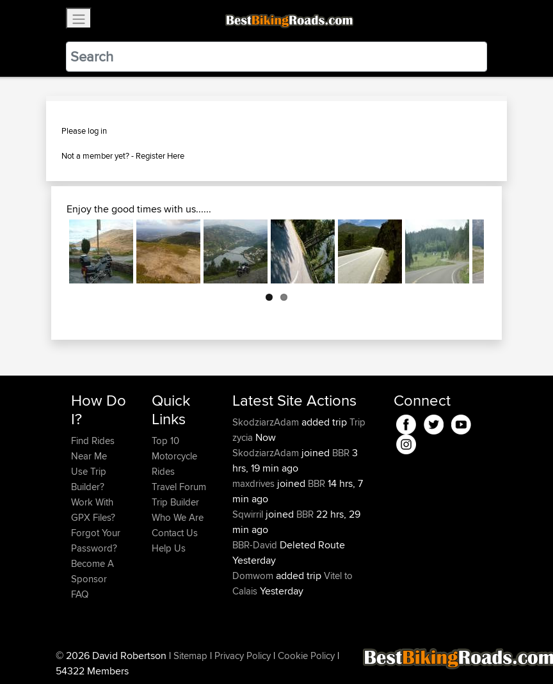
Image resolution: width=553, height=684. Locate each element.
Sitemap (190, 655)
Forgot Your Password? (95, 540)
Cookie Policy (306, 655)
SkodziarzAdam (266, 422)
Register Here (160, 155)
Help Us (169, 548)
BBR (340, 452)
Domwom (254, 575)
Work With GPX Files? (93, 509)
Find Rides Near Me (93, 448)
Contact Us (175, 532)
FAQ (79, 594)
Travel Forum (179, 486)
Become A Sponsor (92, 571)
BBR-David (256, 545)
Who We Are (178, 517)
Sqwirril (249, 514)
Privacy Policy (242, 655)
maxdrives (254, 483)
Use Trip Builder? (88, 479)
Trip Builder (175, 502)
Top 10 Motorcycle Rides (174, 456)
